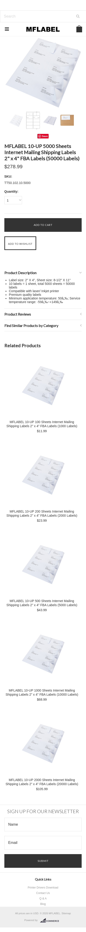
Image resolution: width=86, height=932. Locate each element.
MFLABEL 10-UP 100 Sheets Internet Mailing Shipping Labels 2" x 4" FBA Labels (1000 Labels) (41, 424)
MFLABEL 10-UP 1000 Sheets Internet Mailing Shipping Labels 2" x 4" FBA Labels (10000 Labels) (42, 692)
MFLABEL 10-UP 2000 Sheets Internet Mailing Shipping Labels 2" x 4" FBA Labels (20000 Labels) (42, 782)
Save (45, 136)
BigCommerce (51, 920)
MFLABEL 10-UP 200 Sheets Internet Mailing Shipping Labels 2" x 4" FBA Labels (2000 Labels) (41, 513)
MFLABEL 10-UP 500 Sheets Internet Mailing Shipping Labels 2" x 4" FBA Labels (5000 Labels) (41, 603)
